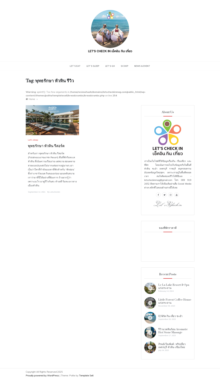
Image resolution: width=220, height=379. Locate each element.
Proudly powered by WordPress (43, 375)
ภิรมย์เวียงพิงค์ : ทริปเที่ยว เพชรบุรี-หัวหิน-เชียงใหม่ (172, 345)
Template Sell (86, 375)
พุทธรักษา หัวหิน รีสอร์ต (46, 146)
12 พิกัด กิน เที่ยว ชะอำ (170, 316)
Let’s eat (75, 66)
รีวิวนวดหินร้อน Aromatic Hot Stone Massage (173, 331)
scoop (124, 66)
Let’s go (110, 66)
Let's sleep (33, 140)
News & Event (142, 66)
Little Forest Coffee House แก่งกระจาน (174, 301)
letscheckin (55, 192)
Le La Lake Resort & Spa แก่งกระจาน (173, 286)
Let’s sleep (93, 66)
